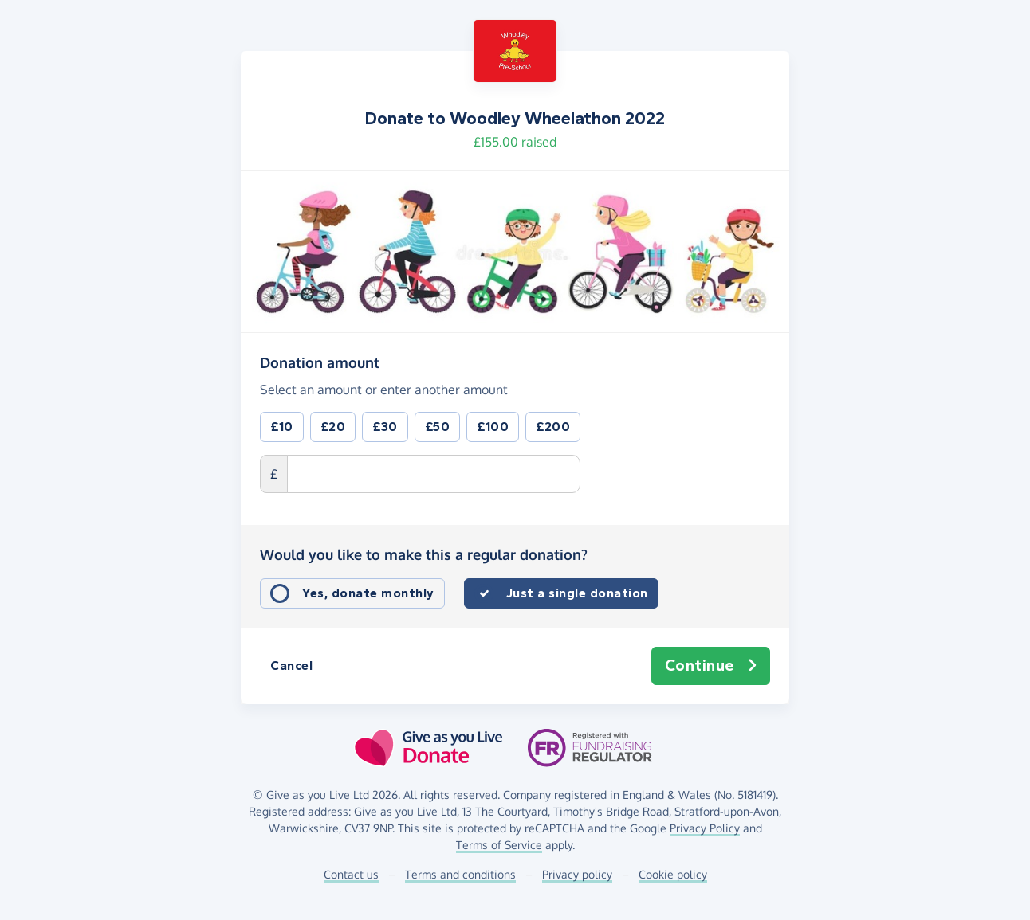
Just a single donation (577, 593)
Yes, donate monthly (368, 593)
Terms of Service (499, 844)
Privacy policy (577, 874)
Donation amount (319, 361)
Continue (711, 666)
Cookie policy (673, 874)
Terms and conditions (460, 874)
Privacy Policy (705, 828)
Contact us (351, 874)
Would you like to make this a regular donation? (424, 554)
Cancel (291, 665)
